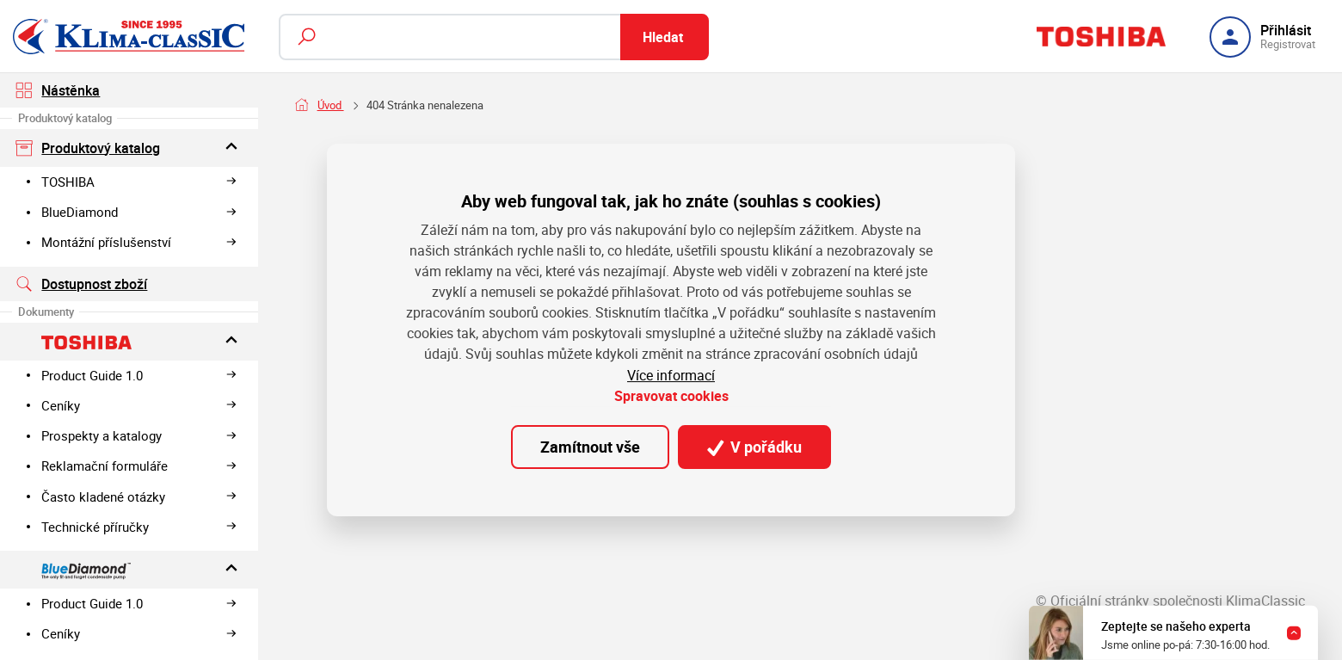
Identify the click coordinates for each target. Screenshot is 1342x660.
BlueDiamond (139, 211)
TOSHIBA (139, 181)
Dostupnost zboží (81, 283)
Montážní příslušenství (139, 241)
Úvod (330, 105)
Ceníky (139, 405)
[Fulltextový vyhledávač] (494, 37)
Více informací (671, 375)
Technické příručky (139, 526)
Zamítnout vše (590, 446)
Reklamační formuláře (139, 465)
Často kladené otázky (139, 496)
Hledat (663, 37)
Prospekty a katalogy (139, 435)
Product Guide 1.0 (139, 375)
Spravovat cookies (671, 395)
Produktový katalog (129, 147)
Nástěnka (58, 90)
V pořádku (754, 446)
